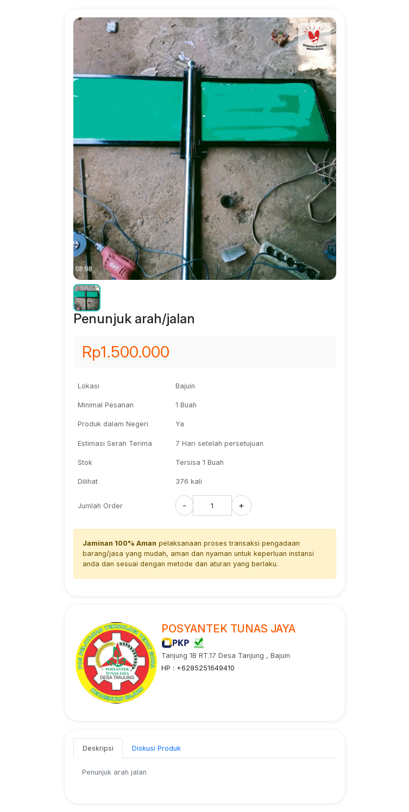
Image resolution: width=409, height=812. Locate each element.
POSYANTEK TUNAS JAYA (228, 628)
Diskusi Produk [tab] (156, 748)
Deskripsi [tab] (98, 748)
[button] (86, 297)
